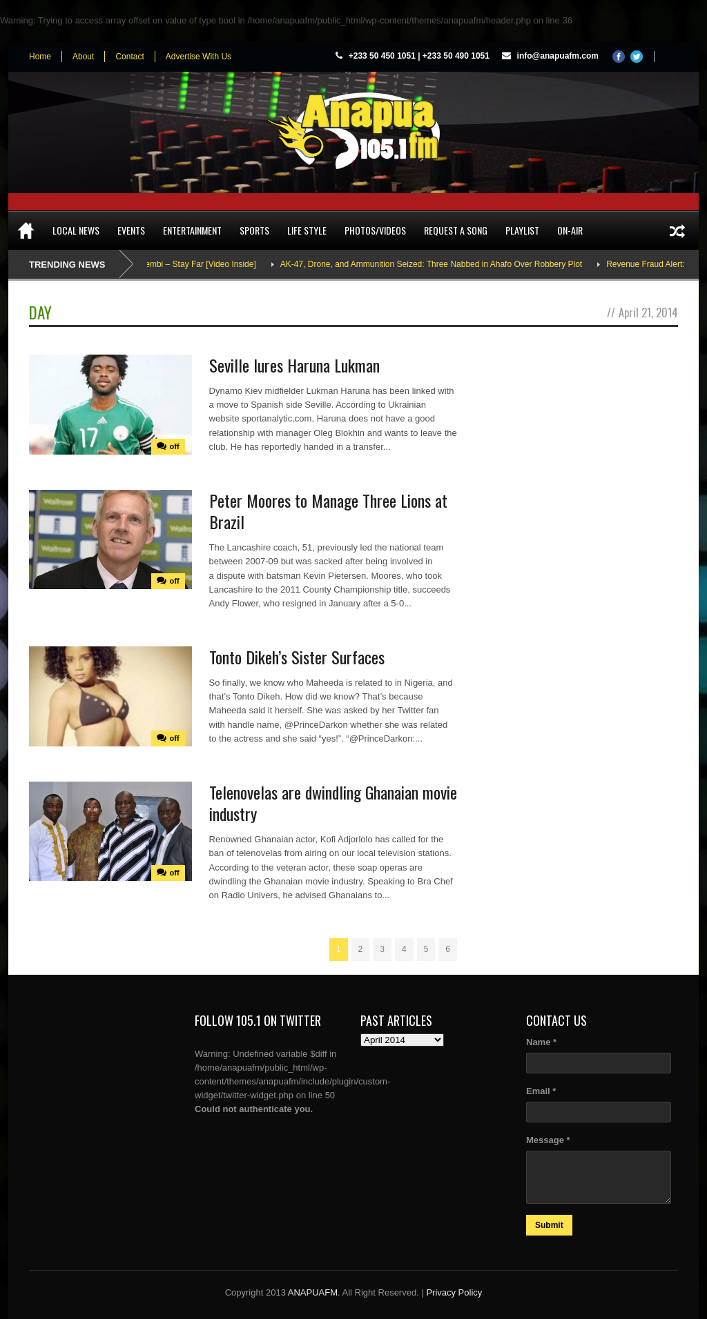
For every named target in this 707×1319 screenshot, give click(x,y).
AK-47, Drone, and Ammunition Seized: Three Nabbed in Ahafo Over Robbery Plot (448, 264)
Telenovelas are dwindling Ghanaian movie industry (333, 803)
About (83, 56)
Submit (549, 1225)
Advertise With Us (198, 56)
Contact (129, 56)
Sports (254, 230)
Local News (75, 230)
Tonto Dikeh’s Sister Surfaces (297, 656)
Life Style (307, 230)
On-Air (570, 230)
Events (131, 230)
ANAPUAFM (313, 1292)
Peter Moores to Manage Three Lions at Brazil (328, 511)
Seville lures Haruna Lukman (294, 365)
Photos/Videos (375, 230)
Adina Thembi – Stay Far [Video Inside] (200, 264)
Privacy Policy (454, 1292)
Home (40, 56)
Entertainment (192, 230)
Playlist (522, 230)
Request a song (455, 230)
